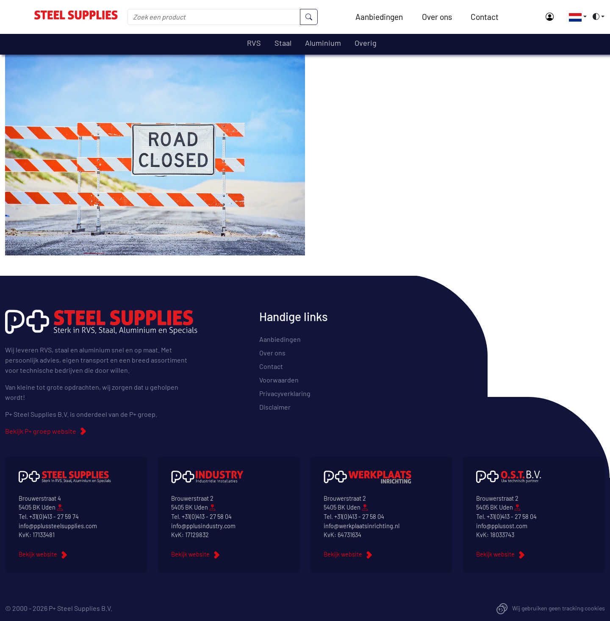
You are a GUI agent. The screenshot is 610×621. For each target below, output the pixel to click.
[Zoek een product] (214, 17)
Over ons (437, 17)
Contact (485, 17)
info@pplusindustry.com (203, 526)
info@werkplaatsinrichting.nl (361, 526)
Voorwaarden (279, 380)
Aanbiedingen (379, 17)
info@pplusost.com (501, 526)
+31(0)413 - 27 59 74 (54, 516)
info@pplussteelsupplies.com (58, 526)
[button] (575, 16)
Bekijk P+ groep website (40, 431)
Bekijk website (38, 554)
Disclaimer (275, 407)
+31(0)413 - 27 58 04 (207, 516)
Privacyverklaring (285, 393)
